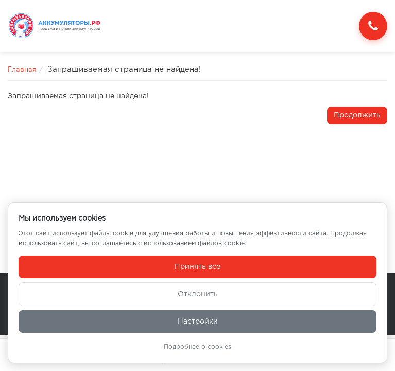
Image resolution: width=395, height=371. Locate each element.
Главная (22, 70)
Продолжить (357, 115)
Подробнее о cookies (197, 347)
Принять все (197, 267)
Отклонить (198, 294)
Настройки (198, 321)
